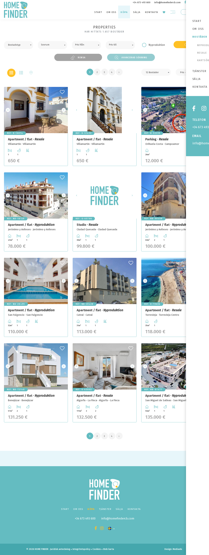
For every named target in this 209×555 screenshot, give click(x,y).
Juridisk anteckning (60, 549)
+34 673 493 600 (141, 2)
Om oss (111, 12)
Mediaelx (177, 549)
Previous (7, 110)
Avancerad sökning (131, 58)
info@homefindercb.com (167, 2)
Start (98, 12)
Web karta (108, 549)
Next (64, 110)
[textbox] (21, 44)
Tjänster (105, 509)
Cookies (96, 549)
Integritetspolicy (81, 549)
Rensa (78, 58)
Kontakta (151, 12)
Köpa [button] (124, 12)
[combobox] (18, 45)
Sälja (137, 12)
